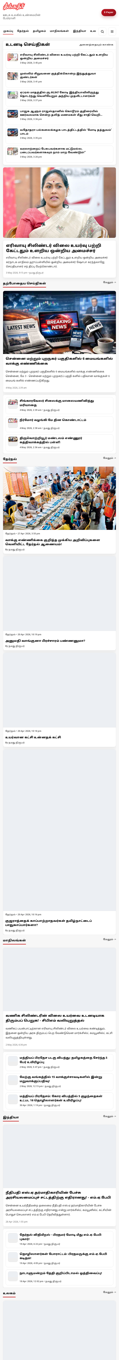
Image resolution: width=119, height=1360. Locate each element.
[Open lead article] (59, 202)
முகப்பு (8, 31)
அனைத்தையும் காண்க (96, 44)
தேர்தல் (23, 31)
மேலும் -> (109, 282)
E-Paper (108, 12)
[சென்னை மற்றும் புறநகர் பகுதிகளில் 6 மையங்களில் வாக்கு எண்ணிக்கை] (59, 322)
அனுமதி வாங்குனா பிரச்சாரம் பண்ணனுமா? (45, 641)
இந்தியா (79, 31)
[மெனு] (112, 32)
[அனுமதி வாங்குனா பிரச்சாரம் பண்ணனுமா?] (59, 593)
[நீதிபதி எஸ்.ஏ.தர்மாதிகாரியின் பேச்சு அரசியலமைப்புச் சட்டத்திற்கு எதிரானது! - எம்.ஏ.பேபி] (59, 1156)
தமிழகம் (39, 31)
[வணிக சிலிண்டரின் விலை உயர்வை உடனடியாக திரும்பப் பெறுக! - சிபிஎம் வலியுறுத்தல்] (59, 979)
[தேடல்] (102, 32)
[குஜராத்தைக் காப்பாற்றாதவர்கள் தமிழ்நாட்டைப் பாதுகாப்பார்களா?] (59, 830)
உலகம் (95, 31)
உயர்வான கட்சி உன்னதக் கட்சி (33, 737)
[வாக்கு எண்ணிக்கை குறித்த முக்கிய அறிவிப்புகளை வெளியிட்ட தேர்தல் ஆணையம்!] (59, 498)
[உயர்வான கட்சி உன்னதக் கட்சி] (59, 690)
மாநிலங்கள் (59, 31)
